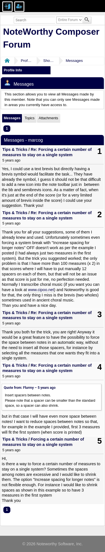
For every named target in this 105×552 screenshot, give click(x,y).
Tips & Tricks (14, 149)
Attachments (48, 118)
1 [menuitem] (7, 128)
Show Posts (48, 61)
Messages (74, 61)
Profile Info (13, 70)
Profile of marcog (26, 61)
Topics (29, 118)
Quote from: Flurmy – (29, 388)
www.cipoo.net (41, 289)
